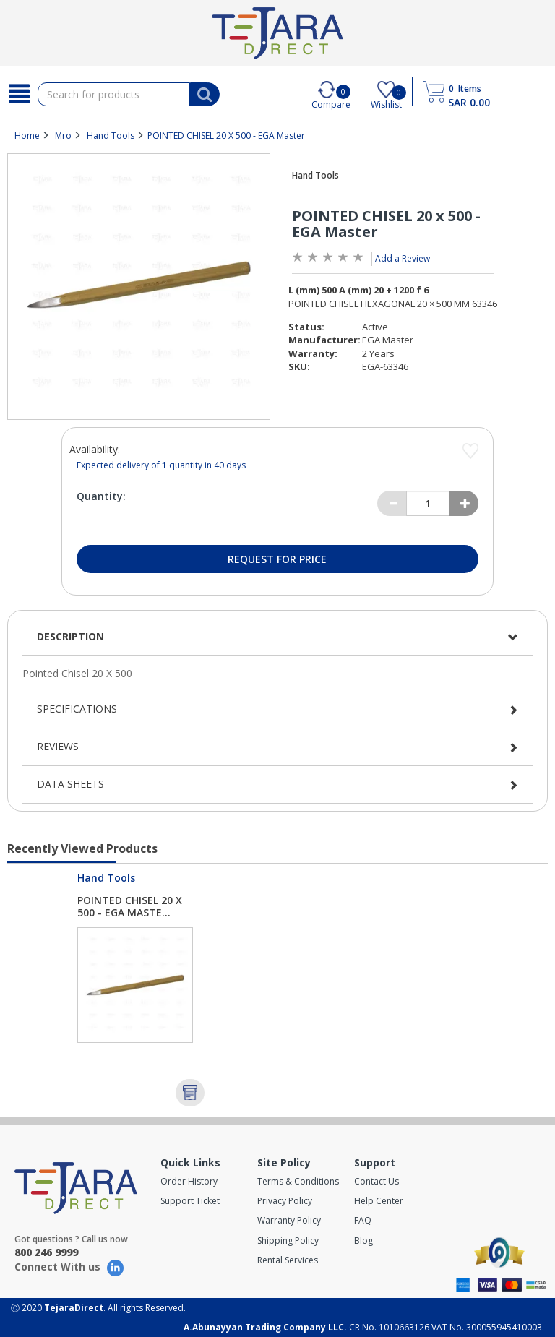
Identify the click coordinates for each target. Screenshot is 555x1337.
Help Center (378, 1201)
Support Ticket (190, 1201)
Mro (63, 135)
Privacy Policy (284, 1201)
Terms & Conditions (298, 1181)
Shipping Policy (288, 1240)
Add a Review (402, 258)
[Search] (18, 94)
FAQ (362, 1220)
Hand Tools (110, 135)
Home (27, 135)
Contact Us (376, 1181)
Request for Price (277, 559)
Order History (189, 1181)
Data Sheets (70, 784)
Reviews (58, 746)
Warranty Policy (289, 1220)
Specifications (77, 708)
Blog (363, 1240)
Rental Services (287, 1260)
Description (70, 636)
